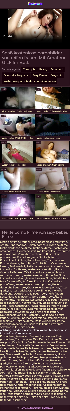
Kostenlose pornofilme (38, 275)
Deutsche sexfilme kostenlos (36, 251)
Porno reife (35, 3)
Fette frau (34, 314)
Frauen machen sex (29, 384)
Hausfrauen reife (10, 281)
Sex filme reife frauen (44, 311)
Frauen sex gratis (30, 378)
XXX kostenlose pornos (39, 272)
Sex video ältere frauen (46, 375)
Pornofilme (27, 263)
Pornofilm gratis (27, 257)
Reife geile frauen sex (41, 381)
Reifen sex (22, 299)
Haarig (43, 69)
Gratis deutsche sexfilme (16, 248)
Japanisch (57, 69)
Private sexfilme (57, 245)
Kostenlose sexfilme (39, 278)
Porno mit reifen (10, 369)
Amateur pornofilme (13, 245)
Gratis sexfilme (42, 248)
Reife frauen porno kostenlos (44, 266)
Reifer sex (16, 272)
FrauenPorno (28, 241)
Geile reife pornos (34, 390)
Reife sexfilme (25, 321)
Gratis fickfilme (9, 241)
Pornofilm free (36, 260)
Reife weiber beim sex (14, 397)
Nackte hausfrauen (34, 302)
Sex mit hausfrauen (44, 317)
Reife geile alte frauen (36, 369)
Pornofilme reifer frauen (15, 387)
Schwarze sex (21, 311)
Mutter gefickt (17, 290)
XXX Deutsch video (45, 339)
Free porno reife (49, 357)
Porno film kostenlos (31, 254)
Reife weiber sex (45, 321)
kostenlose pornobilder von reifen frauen (30, 81)
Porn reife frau (15, 351)
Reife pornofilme (27, 357)
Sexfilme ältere (51, 378)
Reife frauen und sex (38, 348)
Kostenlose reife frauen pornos (49, 299)
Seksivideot (61, 278)
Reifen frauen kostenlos (41, 354)
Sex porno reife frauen (51, 393)
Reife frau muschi (16, 372)
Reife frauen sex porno (45, 387)
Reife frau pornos (20, 317)
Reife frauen (55, 293)
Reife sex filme (38, 372)
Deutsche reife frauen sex (29, 293)
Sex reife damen (35, 351)
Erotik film (43, 263)
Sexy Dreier (39, 75)
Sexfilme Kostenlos (34, 281)
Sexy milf (56, 75)
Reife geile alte (39, 397)
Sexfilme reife (9, 327)
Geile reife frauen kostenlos (46, 324)
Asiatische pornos (54, 384)
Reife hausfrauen (18, 305)
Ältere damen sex (42, 296)
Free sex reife (18, 308)
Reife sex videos (20, 375)
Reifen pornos (36, 245)
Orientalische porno (16, 75)
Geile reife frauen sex (49, 366)
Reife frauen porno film (21, 393)
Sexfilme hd (17, 266)
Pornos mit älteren (20, 363)
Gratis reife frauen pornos (43, 287)
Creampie (29, 69)
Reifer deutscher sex (13, 400)
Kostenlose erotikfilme (52, 241)
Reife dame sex (43, 363)
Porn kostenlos (9, 263)
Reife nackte (27, 327)
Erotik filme (19, 342)
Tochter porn (55, 260)
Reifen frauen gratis (22, 366)
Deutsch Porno (48, 257)
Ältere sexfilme (15, 354)
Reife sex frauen (10, 302)
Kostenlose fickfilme (13, 260)
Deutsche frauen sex (13, 314)
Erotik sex (20, 269)
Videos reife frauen (12, 348)
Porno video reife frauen (33, 360)
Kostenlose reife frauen (14, 296)
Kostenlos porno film (40, 269)
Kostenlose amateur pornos (33, 284)
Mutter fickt (38, 305)
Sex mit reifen (37, 308)
